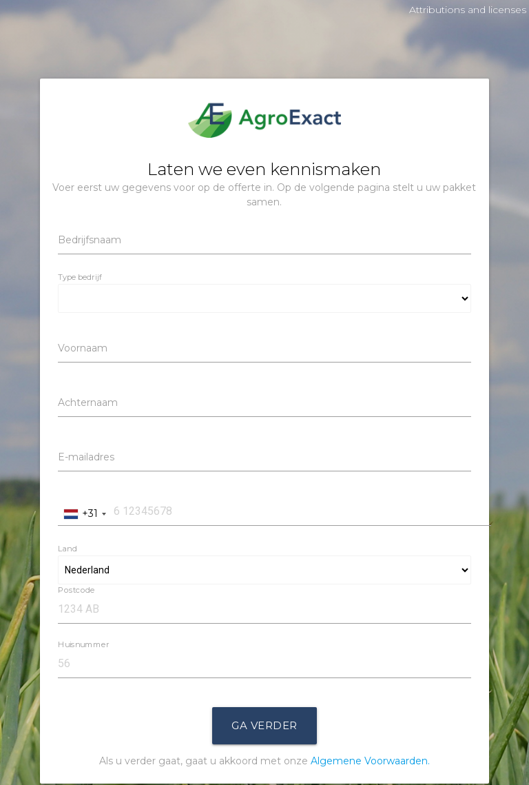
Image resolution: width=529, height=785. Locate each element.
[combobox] (84, 514)
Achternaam (88, 402)
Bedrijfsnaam (89, 240)
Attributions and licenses (467, 9)
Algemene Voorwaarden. (370, 761)
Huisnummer (83, 644)
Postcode (76, 590)
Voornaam (82, 348)
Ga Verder (264, 725)
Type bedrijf (80, 277)
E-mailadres (86, 457)
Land (67, 548)
